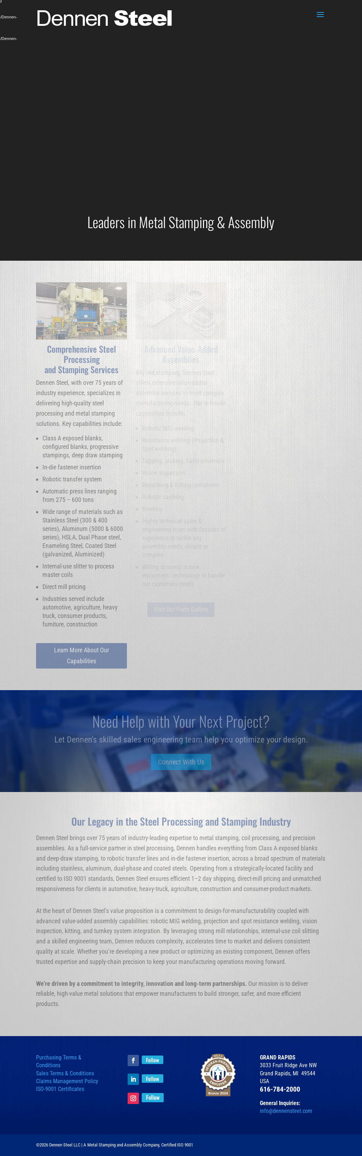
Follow (152, 1060)
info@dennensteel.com (286, 1111)
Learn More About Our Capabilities (81, 655)
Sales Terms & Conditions (65, 1073)
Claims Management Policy (67, 1081)
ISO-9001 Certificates (60, 1089)
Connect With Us (181, 762)
